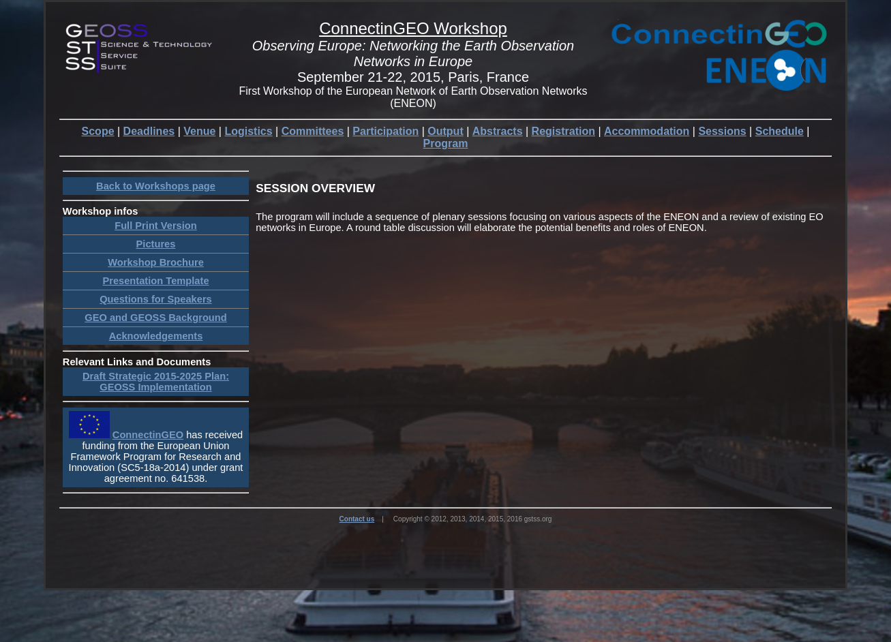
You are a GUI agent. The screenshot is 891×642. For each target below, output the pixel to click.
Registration (563, 131)
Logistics (248, 131)
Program (445, 143)
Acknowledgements (156, 336)
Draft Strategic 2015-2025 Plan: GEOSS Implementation (155, 382)
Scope (98, 131)
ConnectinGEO (147, 434)
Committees (313, 131)
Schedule (779, 131)
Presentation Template (155, 280)
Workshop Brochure (156, 262)
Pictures (156, 244)
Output (445, 131)
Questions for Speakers (156, 299)
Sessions (722, 131)
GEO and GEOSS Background (155, 317)
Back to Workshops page (155, 186)
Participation (385, 131)
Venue (199, 131)
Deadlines (149, 131)
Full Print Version (156, 225)
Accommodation (646, 131)
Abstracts (497, 131)
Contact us (357, 519)
